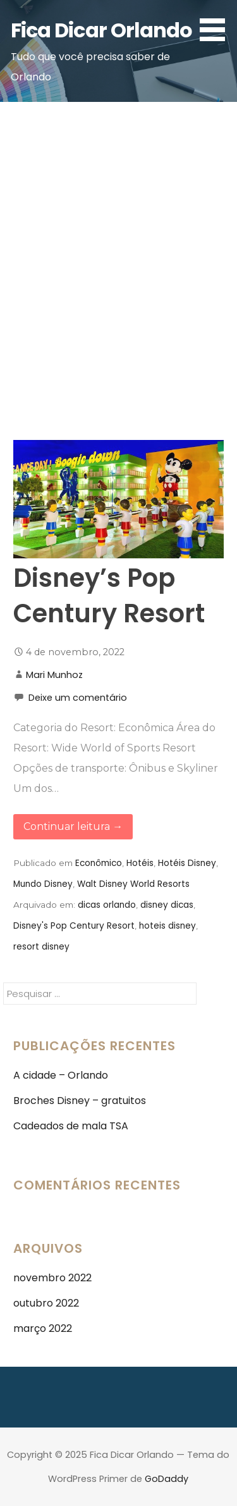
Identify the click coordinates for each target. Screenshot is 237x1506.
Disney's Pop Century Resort (74, 926)
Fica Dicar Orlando (101, 30)
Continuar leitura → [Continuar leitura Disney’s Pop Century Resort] (73, 826)
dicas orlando (107, 905)
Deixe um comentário (77, 697)
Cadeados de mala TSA (70, 1126)
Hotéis (140, 863)
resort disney (41, 947)
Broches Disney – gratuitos (79, 1100)
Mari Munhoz (54, 674)
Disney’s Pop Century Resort (109, 595)
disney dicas (166, 905)
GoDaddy (166, 1478)
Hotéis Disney (187, 863)
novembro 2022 (52, 1278)
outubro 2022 (46, 1303)
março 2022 (42, 1328)
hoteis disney (167, 926)
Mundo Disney (43, 884)
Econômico (98, 863)
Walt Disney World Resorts (133, 884)
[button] (217, 23)
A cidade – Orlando (60, 1075)
